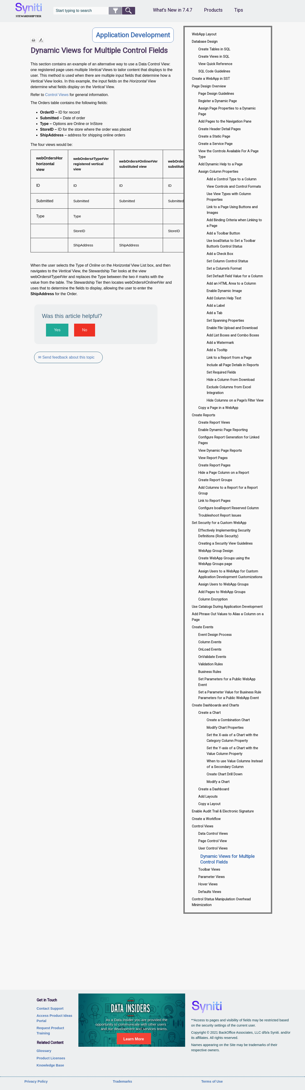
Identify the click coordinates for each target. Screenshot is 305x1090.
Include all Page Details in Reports (233, 365)
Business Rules (209, 672)
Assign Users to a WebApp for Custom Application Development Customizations (230, 574)
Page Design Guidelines (216, 94)
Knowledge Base (50, 1065)
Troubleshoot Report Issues (219, 516)
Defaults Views (209, 892)
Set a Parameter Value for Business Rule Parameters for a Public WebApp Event (229, 695)
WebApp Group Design (215, 551)
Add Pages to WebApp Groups (221, 592)
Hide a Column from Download (230, 380)
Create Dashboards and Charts (215, 705)
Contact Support (50, 1008)
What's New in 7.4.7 (172, 10)
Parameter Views (211, 877)
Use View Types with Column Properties (229, 197)
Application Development (133, 35)
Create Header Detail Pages (219, 129)
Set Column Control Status (227, 261)
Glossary (44, 1051)
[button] (115, 10)
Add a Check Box (220, 254)
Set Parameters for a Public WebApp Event (226, 682)
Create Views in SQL (213, 57)
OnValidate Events (212, 657)
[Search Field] (94, 10)
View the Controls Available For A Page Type (228, 154)
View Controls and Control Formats (234, 187)
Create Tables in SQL (214, 49)
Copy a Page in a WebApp (218, 408)
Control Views (56, 95)
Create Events (202, 627)
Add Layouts (208, 797)
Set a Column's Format (224, 269)
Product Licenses (51, 1058)
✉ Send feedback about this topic (66, 357)
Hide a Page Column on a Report (223, 473)
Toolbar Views (209, 870)
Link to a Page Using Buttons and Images (232, 210)
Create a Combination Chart (228, 720)
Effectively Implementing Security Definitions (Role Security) (224, 533)
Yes (57, 330)
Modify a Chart (218, 782)
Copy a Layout (209, 804)
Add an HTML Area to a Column (231, 284)
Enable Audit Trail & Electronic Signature (223, 811)
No (84, 330)
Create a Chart (209, 713)
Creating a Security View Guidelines (225, 544)
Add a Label (216, 306)
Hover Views (208, 884)
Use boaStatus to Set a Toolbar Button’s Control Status (231, 244)
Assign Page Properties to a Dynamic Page (227, 111)
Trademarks (122, 1081)
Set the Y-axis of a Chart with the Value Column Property (232, 751)
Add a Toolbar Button (223, 233)
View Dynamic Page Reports (220, 451)
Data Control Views (213, 834)
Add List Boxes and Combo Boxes (233, 335)
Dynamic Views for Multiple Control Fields (227, 859)
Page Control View (212, 841)
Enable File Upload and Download (232, 328)
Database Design (205, 42)
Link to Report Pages (214, 501)
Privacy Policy (36, 1081)
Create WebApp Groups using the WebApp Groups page (224, 561)
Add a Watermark (220, 343)
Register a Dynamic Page (217, 101)
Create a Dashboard (213, 789)
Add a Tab (214, 313)
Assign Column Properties (218, 172)
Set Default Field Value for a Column (235, 276)
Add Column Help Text (224, 298)
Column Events (209, 642)
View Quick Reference (215, 64)
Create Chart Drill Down (224, 774)
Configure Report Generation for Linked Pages (228, 440)
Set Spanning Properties (225, 321)
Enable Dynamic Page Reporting (223, 430)
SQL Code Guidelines (214, 71)
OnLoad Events (209, 650)
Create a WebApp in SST (211, 79)
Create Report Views (214, 423)
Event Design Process (215, 635)
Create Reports (203, 415)
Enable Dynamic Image (224, 291)
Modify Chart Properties (225, 728)
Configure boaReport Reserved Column (228, 508)
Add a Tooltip (217, 350)
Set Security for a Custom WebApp (219, 523)
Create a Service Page (215, 144)
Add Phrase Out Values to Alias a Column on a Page (228, 617)
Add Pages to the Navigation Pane (224, 122)
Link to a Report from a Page (229, 358)
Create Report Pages (214, 465)
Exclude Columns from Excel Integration (229, 390)
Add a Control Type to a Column (231, 179)
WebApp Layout (204, 34)
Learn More (133, 1039)
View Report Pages (213, 458)
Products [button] (213, 10)
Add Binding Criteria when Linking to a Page (234, 223)
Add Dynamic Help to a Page (220, 164)
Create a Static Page (214, 136)
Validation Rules (210, 664)
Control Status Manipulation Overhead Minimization (221, 902)
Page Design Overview (209, 86)
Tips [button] (238, 10)
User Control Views (213, 848)
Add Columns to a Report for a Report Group (228, 490)
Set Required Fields (221, 372)
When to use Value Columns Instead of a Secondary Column (235, 764)
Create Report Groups (215, 480)
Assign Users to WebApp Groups (223, 584)
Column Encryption (213, 599)
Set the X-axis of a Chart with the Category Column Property (232, 738)
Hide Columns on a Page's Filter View (235, 401)
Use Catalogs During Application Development (227, 607)
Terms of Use (212, 1081)
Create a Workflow (206, 819)
